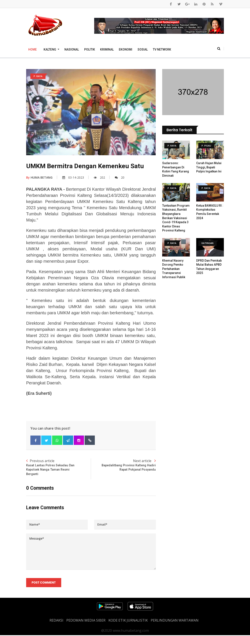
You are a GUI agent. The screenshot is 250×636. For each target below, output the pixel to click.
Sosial (143, 49)
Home (32, 49)
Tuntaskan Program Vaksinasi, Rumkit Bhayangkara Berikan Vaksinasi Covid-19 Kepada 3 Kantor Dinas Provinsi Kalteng (176, 218)
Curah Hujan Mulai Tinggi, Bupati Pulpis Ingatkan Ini (209, 167)
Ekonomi (125, 49)
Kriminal (107, 49)
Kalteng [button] (50, 49)
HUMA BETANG (39, 177)
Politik (89, 49)
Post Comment (44, 583)
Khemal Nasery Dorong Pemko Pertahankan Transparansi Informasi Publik (173, 269)
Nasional (71, 49)
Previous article (58, 467)
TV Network (162, 49)
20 (119, 177)
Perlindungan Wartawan (175, 621)
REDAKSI (56, 621)
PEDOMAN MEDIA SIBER (85, 621)
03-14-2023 (73, 177)
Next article (123, 465)
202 (99, 177)
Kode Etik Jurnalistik (128, 621)
